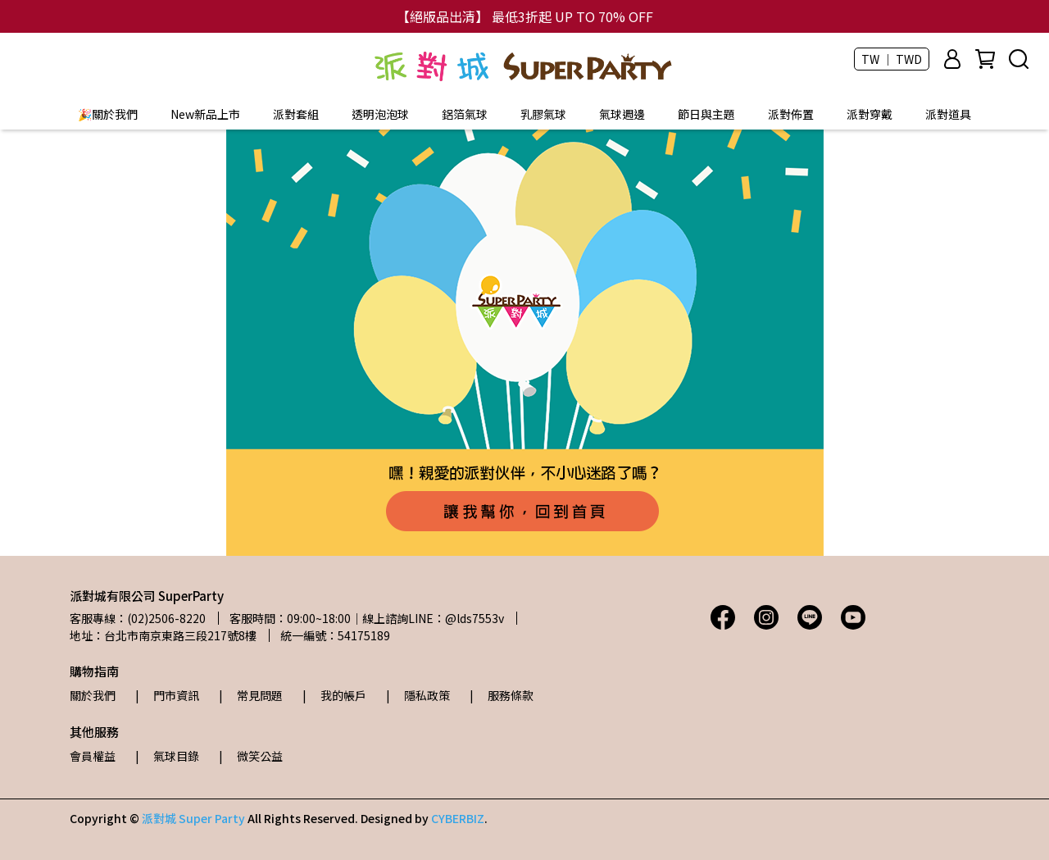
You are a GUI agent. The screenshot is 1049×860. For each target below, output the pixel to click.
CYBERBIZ (457, 818)
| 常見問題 (251, 695)
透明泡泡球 (380, 114)
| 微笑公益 (251, 756)
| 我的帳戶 (334, 695)
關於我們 (93, 695)
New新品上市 (205, 114)
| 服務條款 (502, 695)
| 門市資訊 (167, 695)
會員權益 (93, 756)
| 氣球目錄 (167, 756)
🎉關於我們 (108, 114)
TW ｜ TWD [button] (891, 59)
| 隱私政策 (418, 695)
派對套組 (296, 114)
